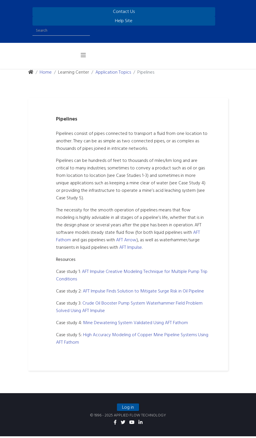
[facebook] (115, 424)
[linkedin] (140, 424)
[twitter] (123, 424)
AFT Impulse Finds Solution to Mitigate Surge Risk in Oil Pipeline (145, 291)
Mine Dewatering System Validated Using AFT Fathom (137, 323)
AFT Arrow (128, 240)
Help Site (123, 21)
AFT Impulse (132, 247)
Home (46, 72)
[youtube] (131, 424)
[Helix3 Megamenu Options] (83, 56)
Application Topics (113, 72)
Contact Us (124, 12)
